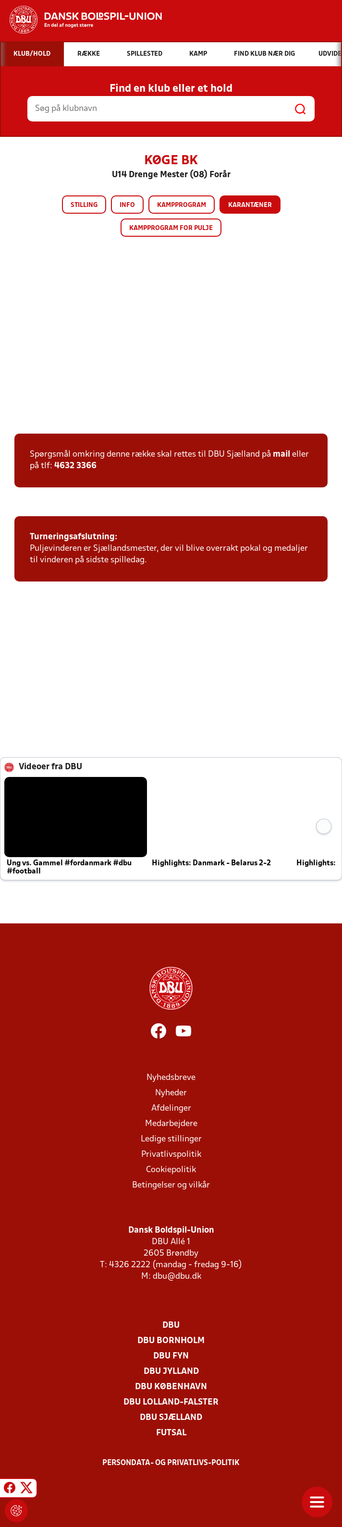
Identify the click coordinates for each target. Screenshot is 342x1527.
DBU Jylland (171, 1372)
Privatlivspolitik (171, 1155)
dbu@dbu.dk (177, 1276)
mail (281, 454)
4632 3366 (75, 466)
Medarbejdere (171, 1124)
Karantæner (250, 205)
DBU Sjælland (171, 1418)
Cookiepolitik (171, 1170)
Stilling (84, 205)
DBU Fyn (171, 1356)
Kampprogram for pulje (171, 228)
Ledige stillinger (171, 1139)
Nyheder (171, 1093)
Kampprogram (181, 205)
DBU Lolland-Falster (171, 1402)
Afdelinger (171, 1108)
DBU (171, 1325)
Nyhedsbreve (171, 1078)
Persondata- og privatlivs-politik (171, 1463)
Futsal (171, 1433)
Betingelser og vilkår (171, 1185)
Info (127, 205)
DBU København (171, 1387)
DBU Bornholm (171, 1341)
